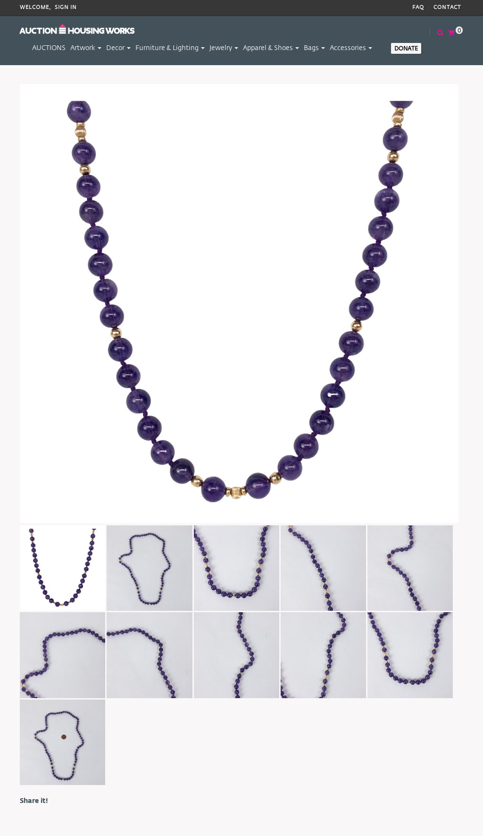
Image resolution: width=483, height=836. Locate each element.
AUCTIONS (49, 47)
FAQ (418, 7)
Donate (406, 48)
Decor (118, 47)
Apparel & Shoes (271, 47)
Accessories (351, 47)
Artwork (85, 47)
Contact (447, 7)
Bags (314, 47)
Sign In (66, 7)
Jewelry (223, 47)
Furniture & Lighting (170, 47)
